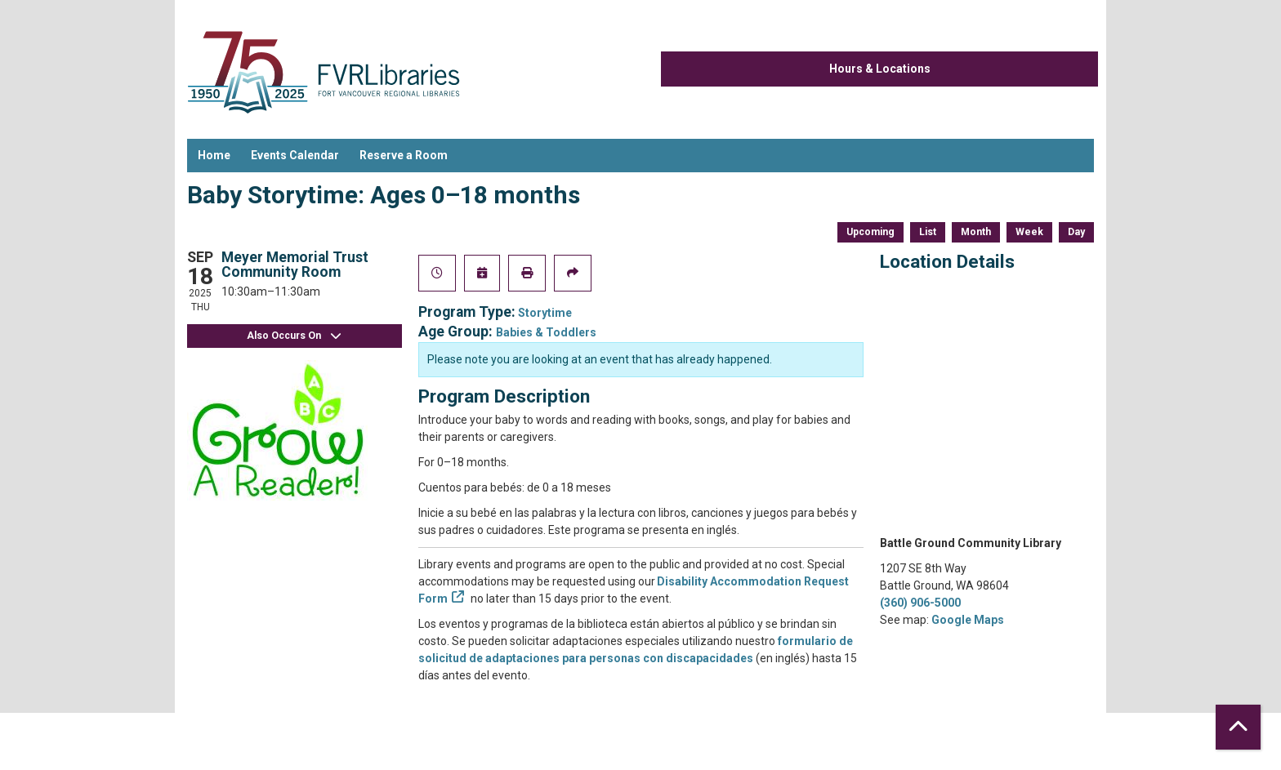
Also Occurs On (294, 336)
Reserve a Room (403, 155)
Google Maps (967, 619)
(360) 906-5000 (920, 602)
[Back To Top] (1238, 727)
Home (214, 155)
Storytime (545, 312)
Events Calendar (295, 155)
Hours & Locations (880, 68)
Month (976, 232)
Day (1076, 232)
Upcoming (870, 232)
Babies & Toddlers (546, 332)
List (927, 232)
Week (1029, 232)
